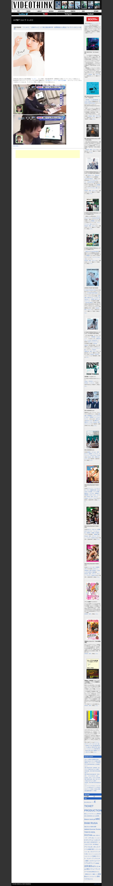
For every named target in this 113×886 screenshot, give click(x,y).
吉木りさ (89, 529)
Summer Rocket (90, 181)
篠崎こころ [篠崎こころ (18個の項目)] (95, 874)
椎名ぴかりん (90, 297)
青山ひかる (88, 251)
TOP (16, 11)
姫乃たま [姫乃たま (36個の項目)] (95, 866)
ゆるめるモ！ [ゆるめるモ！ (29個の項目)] (95, 842)
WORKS (50, 11)
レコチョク (91, 382)
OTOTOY (97, 354)
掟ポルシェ (95, 568)
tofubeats (87, 570)
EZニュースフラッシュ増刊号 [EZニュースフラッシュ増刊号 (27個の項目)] (92, 813)
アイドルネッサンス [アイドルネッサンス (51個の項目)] (91, 847)
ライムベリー (90, 488)
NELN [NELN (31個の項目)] (86, 826)
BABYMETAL (97, 748)
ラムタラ (95, 498)
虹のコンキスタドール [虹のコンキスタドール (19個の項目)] (91, 876)
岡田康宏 (86, 494)
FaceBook (90, 14)
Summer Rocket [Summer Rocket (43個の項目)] (95, 829)
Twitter (22, 14)
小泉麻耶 (97, 567)
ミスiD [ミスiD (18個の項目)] (90, 860)
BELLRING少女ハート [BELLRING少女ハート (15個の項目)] (89, 802)
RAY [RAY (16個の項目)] (89, 826)
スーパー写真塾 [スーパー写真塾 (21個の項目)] (92, 856)
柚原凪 (94, 572)
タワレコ (98, 74)
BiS (92, 750)
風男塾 (95, 750)
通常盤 (98, 184)
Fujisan (86, 498)
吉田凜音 (87, 99)
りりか (90, 422)
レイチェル (95, 453)
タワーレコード (88, 423)
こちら (93, 119)
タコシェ (91, 498)
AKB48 (87, 745)
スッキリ (34, 79)
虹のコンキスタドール (93, 341)
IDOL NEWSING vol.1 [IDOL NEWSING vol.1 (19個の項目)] (89, 816)
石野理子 (92, 417)
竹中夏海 (97, 532)
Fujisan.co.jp (94, 537)
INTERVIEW (61, 11)
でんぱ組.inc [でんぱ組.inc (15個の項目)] (96, 840)
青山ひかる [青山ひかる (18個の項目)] (90, 879)
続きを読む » (16, 145)
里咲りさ (86, 422)
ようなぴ (96, 297)
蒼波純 (88, 452)
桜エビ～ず (90, 175)
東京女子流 (94, 747)
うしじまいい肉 (90, 567)
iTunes (86, 381)
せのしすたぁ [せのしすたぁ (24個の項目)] (89, 840)
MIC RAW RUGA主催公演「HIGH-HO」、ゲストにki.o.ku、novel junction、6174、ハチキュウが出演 (92, 776)
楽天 (94, 116)
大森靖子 (90, 453)
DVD (83, 11)
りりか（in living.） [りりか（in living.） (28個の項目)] (93, 844)
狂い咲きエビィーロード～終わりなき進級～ (56, 80)
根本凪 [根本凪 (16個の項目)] (90, 871)
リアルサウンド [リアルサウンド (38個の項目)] (89, 863)
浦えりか (94, 529)
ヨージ (98, 494)
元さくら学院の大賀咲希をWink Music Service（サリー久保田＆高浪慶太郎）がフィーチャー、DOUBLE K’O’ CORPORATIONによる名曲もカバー (92, 763)
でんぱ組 (92, 99)
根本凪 (96, 99)
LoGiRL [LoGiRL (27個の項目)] (97, 816)
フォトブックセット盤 (92, 187)
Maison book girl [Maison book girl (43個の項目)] (89, 819)
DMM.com (87, 351)
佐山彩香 (90, 491)
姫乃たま (98, 418)
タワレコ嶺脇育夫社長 (91, 490)
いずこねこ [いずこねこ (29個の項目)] (91, 837)
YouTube (45, 14)
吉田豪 (92, 532)
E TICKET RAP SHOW (92, 293)
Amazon (90, 74)
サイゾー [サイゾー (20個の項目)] (91, 854)
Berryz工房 (88, 750)
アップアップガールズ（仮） (93, 743)
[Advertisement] (48, 154)
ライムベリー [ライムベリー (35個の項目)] (96, 860)
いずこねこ (93, 452)
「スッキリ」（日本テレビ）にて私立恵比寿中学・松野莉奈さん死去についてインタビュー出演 (47, 28)
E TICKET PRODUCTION (90, 290)
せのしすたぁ (93, 455)
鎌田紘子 (97, 493)
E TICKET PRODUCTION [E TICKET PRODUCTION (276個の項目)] (93, 806)
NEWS (28, 11)
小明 (86, 568)
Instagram (67, 14)
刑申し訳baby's (93, 570)
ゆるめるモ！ (95, 340)
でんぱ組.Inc (88, 747)
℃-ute (91, 745)
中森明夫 (88, 532)
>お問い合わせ (97, 884)
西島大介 (97, 420)
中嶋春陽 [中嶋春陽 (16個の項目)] (97, 863)
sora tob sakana (89, 178)
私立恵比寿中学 (96, 745)
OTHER (95, 11)
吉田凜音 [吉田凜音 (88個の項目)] (88, 866)
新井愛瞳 (89, 415)
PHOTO (72, 11)
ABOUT (39, 11)
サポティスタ (92, 494)
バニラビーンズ (90, 748)
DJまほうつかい (89, 420)
